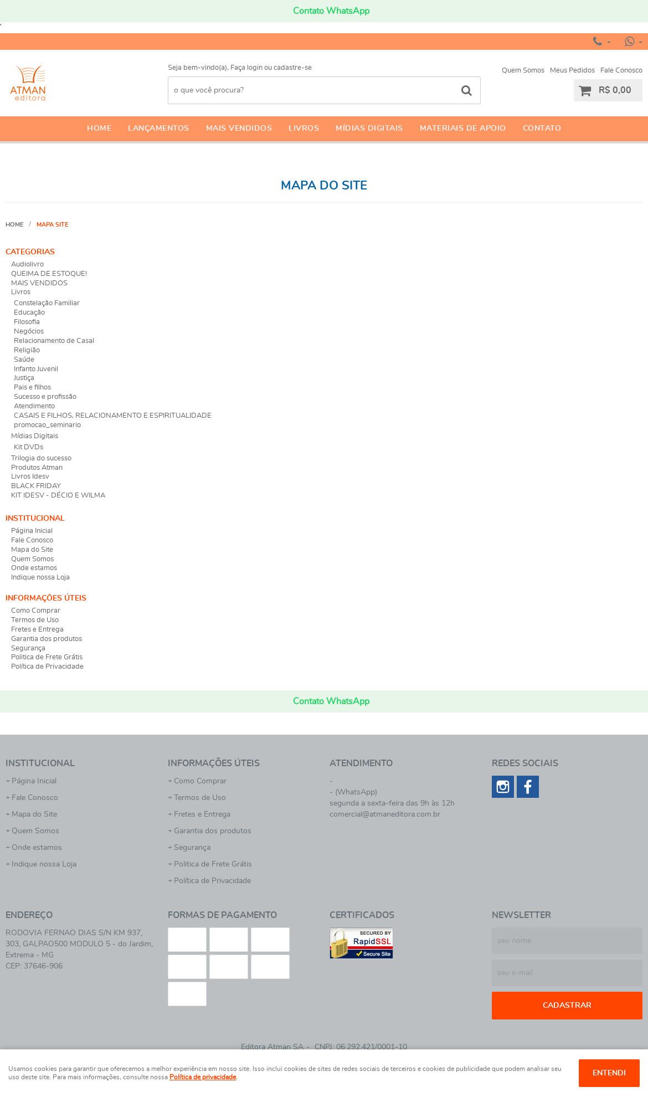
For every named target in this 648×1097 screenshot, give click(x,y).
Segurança (28, 648)
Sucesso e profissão (45, 397)
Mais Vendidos (239, 128)
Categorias (30, 252)
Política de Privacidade (47, 666)
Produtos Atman (37, 467)
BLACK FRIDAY (36, 486)
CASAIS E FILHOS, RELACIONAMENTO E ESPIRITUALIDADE (113, 415)
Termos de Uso (35, 620)
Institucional (35, 518)
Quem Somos (523, 70)
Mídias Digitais (369, 128)
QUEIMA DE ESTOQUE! (49, 274)
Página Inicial (32, 531)
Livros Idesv (30, 476)
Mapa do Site (32, 549)
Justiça (24, 378)
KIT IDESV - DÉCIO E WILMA (58, 495)
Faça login (246, 67)
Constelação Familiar (47, 303)
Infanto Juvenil (36, 369)
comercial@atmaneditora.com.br (385, 814)
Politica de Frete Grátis (47, 657)
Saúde (24, 359)
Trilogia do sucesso (41, 458)
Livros (304, 128)
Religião (27, 350)
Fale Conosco (621, 70)
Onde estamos (34, 568)
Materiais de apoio (463, 128)
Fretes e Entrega (37, 629)
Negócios (29, 331)
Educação (29, 312)
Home (99, 128)
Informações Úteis (46, 598)
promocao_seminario (47, 425)
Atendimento (34, 406)
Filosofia (27, 322)
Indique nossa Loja (40, 577)
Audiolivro (27, 264)
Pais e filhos (32, 387)
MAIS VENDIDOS (39, 283)
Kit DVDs (28, 447)
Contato (542, 128)
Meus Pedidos (572, 70)
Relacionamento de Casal (54, 341)
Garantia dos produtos (46, 639)
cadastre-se (293, 67)
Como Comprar (35, 610)
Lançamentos (158, 128)
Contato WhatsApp (331, 11)
